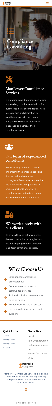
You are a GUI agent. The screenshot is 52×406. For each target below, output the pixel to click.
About (6, 335)
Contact (6, 348)
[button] (47, 3)
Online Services (10, 343)
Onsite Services (10, 339)
